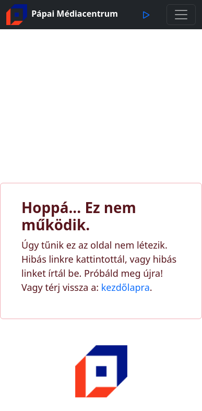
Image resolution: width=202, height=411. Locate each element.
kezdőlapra (125, 287)
